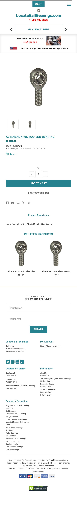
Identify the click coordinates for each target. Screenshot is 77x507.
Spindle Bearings (12, 441)
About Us (43, 373)
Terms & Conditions (48, 390)
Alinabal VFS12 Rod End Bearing (21, 271)
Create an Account (54, 346)
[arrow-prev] (11, 29)
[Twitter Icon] (8, 362)
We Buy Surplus (46, 381)
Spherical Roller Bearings (16, 439)
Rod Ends (9, 430)
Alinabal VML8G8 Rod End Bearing (56, 271)
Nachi (8, 425)
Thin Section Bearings (14, 447)
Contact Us (44, 376)
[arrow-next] (66, 29)
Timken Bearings (12, 450)
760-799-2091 (11, 389)
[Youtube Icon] (17, 362)
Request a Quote (47, 384)
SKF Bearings (11, 436)
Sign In (43, 346)
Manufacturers (39, 29)
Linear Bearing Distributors (16, 419)
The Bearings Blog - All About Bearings (55, 378)
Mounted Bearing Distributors (17, 422)
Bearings (9, 408)
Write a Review (39, 149)
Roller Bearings (12, 433)
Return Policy (45, 395)
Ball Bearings (11, 411)
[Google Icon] (22, 362)
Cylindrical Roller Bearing (16, 414)
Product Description (38, 215)
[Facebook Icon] (12, 362)
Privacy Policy (45, 392)
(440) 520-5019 (30, 42)
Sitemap (30, 468)
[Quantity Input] (38, 174)
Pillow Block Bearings (14, 428)
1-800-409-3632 (38, 20)
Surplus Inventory (12, 444)
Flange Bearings (12, 416)
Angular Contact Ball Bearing (17, 406)
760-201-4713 (11, 382)
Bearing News (45, 387)
